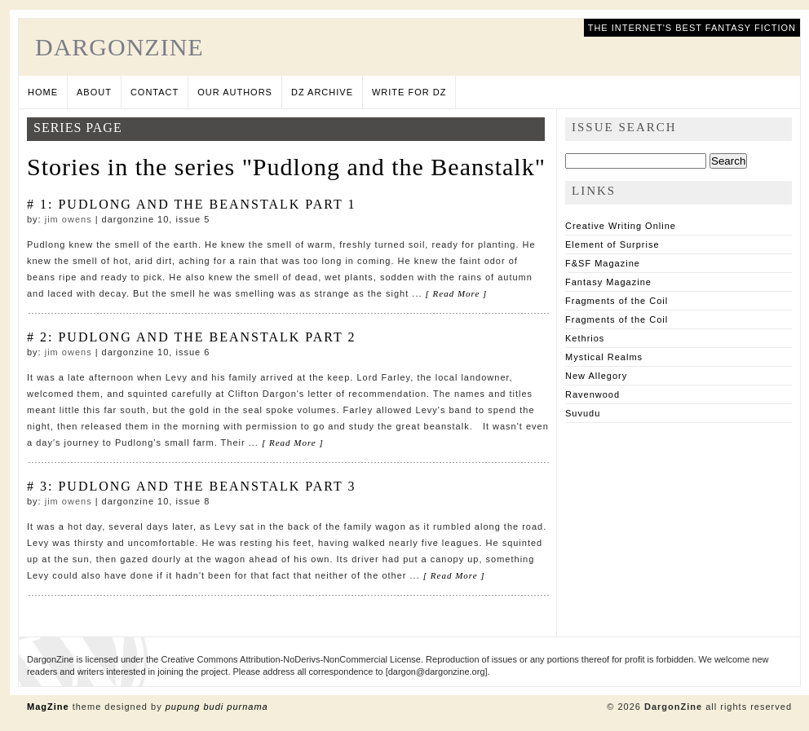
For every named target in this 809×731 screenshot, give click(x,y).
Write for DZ (409, 92)
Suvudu (582, 413)
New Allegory (596, 376)
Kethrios (584, 338)
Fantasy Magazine (608, 282)
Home (43, 92)
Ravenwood (592, 394)
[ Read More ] (457, 293)
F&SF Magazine (602, 263)
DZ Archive (322, 92)
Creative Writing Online (620, 226)
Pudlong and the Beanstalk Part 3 (207, 486)
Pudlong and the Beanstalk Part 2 (207, 337)
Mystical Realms (604, 357)
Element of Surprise (612, 244)
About (94, 92)
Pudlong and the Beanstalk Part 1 (207, 204)
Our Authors (234, 92)
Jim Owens (68, 219)
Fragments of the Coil (616, 301)
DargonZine (119, 46)
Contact (154, 92)
